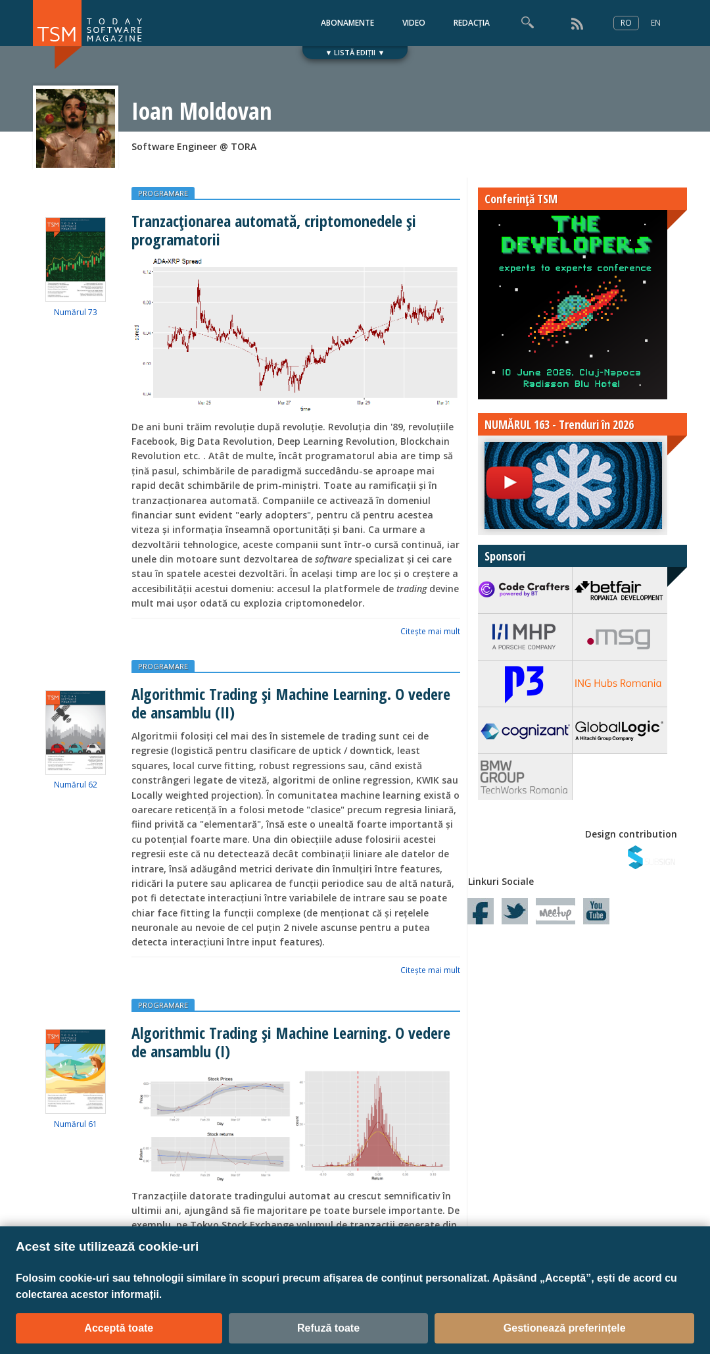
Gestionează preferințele (565, 1328)
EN (656, 22)
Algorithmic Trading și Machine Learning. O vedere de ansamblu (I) (290, 1041)
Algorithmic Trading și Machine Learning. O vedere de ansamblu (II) (290, 702)
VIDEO (413, 22)
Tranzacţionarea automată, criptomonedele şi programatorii (273, 229)
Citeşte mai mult (430, 631)
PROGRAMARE (163, 193)
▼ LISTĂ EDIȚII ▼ (355, 52)
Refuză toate (328, 1328)
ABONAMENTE (347, 22)
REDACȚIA (472, 22)
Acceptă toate (118, 1328)
